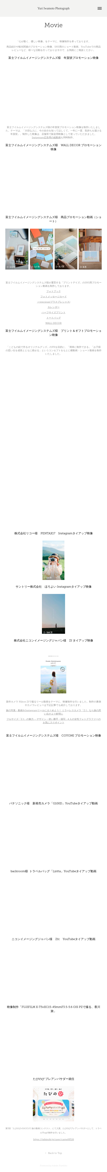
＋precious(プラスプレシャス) (53, 302)
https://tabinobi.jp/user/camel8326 (53, 1139)
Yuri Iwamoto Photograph (53, 8)
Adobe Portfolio (59, 1165)
